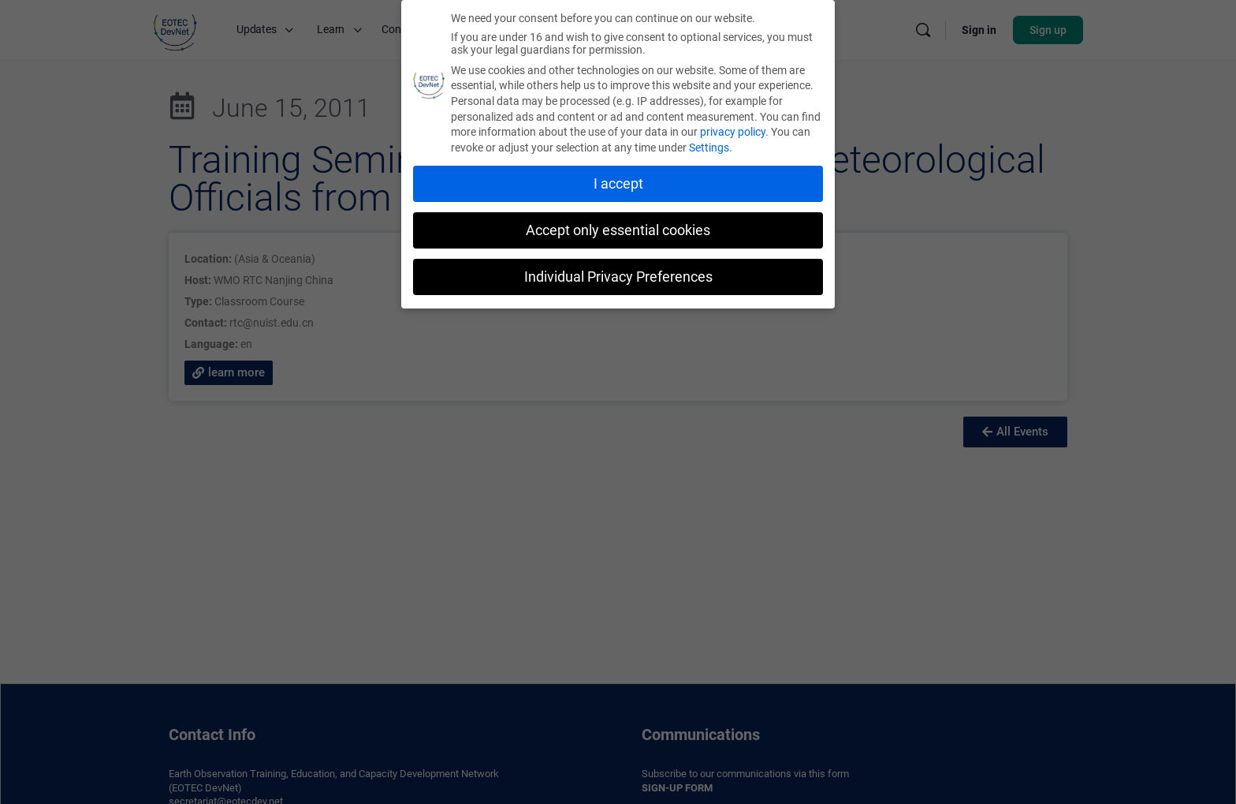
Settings (709, 146)
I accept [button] (618, 183)
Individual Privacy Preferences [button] (618, 276)
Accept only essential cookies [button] (618, 229)
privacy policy (732, 131)
